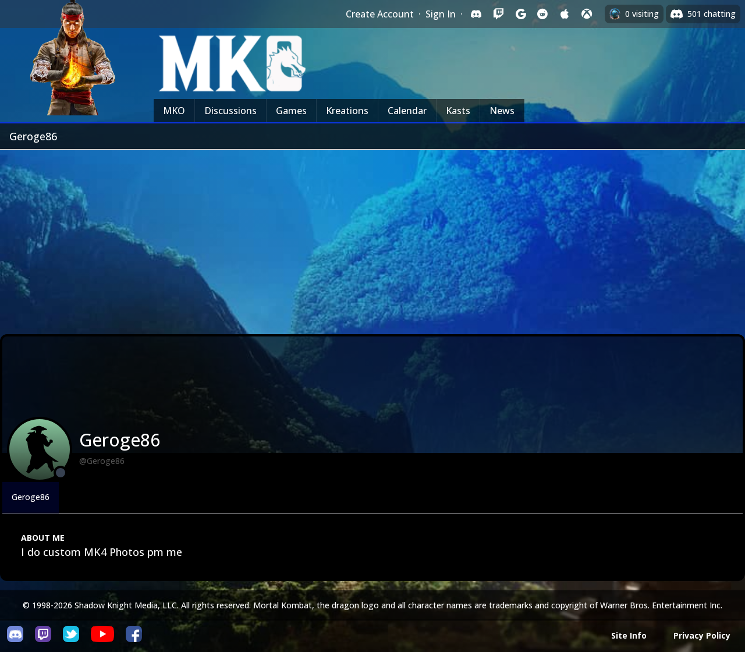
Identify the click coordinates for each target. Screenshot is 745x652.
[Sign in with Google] (520, 14)
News (502, 110)
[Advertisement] (372, 237)
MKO (174, 110)
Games (291, 110)
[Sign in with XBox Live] (586, 14)
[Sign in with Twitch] (498, 14)
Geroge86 (30, 496)
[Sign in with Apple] (564, 14)
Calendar (407, 110)
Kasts (458, 110)
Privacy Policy (701, 635)
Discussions (230, 110)
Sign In (440, 14)
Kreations (347, 110)
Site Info (629, 635)
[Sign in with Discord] (476, 14)
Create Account (380, 14)
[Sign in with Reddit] (542, 14)
